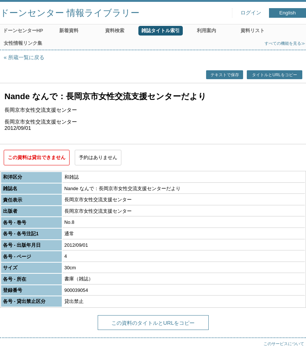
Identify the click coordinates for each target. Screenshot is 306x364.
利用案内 (206, 30)
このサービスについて (283, 343)
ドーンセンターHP (23, 30)
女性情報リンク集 (23, 43)
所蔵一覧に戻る (26, 57)
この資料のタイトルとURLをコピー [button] (153, 323)
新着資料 (68, 30)
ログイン (251, 13)
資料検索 (114, 30)
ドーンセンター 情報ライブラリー (69, 13)
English (287, 13)
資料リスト (253, 30)
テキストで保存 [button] (225, 75)
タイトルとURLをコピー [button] (274, 75)
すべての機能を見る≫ (285, 43)
